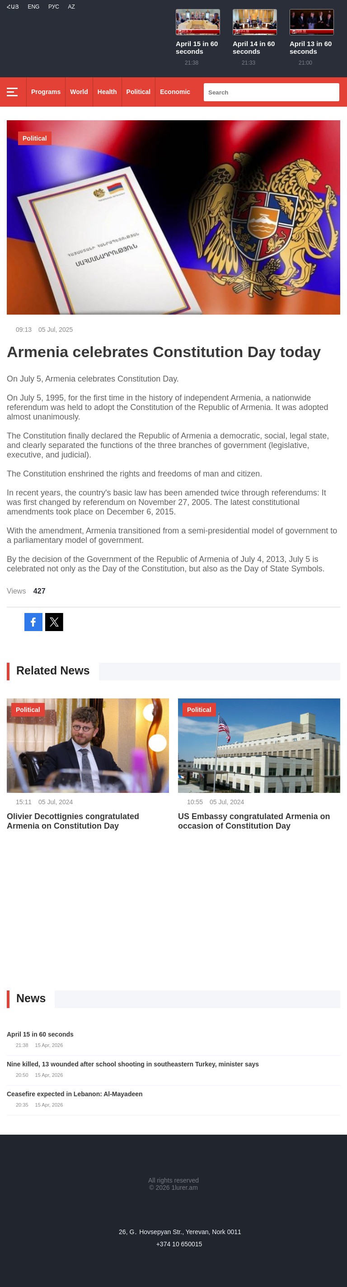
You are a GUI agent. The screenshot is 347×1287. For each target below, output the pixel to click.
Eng (33, 7)
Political (139, 91)
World (79, 91)
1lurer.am (184, 1187)
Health (107, 91)
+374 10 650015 (179, 1244)
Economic (175, 91)
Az (71, 7)
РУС (53, 7)
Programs (46, 91)
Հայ (13, 7)
